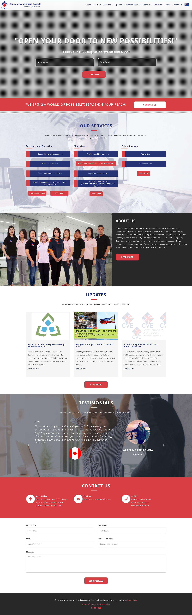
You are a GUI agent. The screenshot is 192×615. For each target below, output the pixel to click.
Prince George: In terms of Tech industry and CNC (141, 345)
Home (88, 5)
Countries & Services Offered (138, 5)
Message (30, 552)
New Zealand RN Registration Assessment (96, 164)
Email (28, 538)
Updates (118, 5)
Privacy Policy (104, 604)
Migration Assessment (97, 173)
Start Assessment (37, 193)
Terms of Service (89, 604)
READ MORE (96, 384)
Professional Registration (98, 154)
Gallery (167, 5)
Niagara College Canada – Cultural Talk (94, 345)
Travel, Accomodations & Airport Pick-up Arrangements (50, 183)
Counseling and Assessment (50, 154)
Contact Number (105, 538)
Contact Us (177, 5)
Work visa (145, 154)
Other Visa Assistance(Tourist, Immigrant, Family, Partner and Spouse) (98, 183)
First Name (31, 525)
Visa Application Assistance (50, 173)
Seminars (158, 5)
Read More (127, 257)
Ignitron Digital (131, 600)
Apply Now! (59, 193)
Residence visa (145, 164)
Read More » (33, 368)
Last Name (103, 525)
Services (108, 5)
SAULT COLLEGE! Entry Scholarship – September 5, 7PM (47, 345)
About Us (97, 5)
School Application (50, 164)
